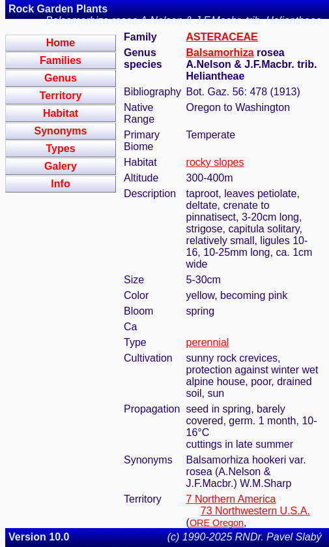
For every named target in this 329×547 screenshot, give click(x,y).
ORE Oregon (217, 523)
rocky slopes (215, 162)
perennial (207, 342)
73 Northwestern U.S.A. (255, 510)
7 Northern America (231, 499)
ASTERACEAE (222, 36)
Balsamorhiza (220, 52)
